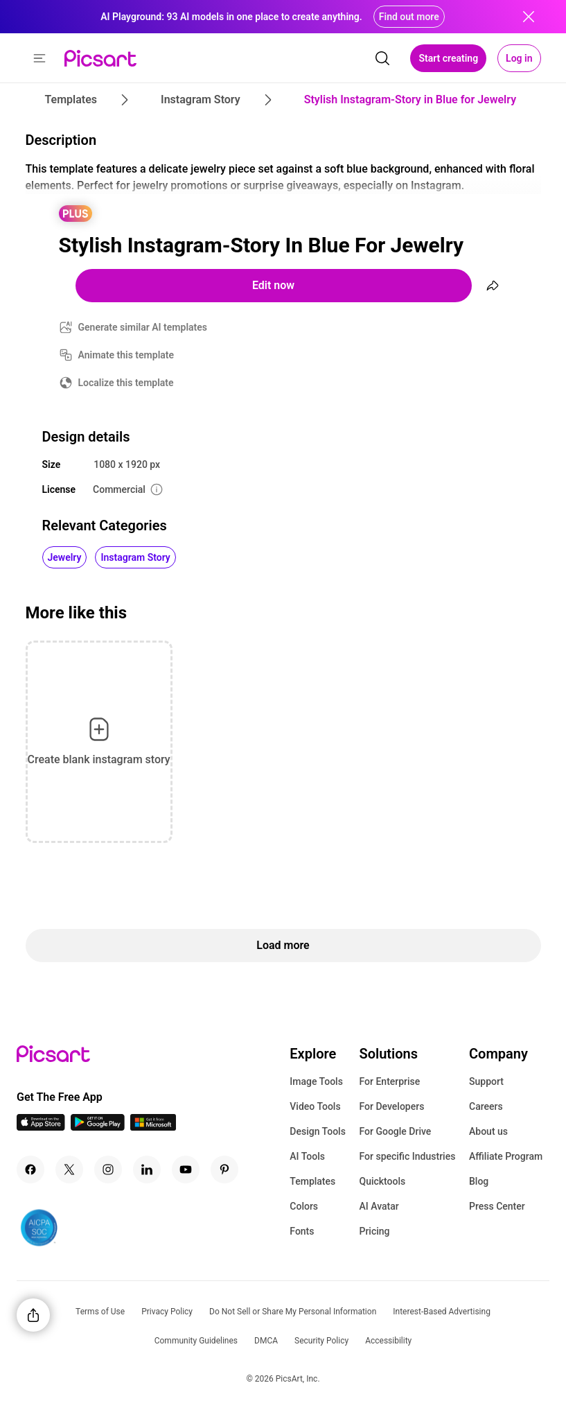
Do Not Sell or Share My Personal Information (292, 1311)
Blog (478, 1181)
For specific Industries (407, 1156)
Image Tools (316, 1081)
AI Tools (307, 1156)
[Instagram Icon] (108, 1169)
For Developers (391, 1106)
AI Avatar (378, 1206)
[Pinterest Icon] (224, 1169)
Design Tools (318, 1131)
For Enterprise (389, 1081)
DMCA (266, 1341)
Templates (312, 1181)
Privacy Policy (167, 1311)
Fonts (302, 1231)
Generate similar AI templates (143, 327)
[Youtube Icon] (186, 1169)
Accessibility (388, 1341)
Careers (486, 1106)
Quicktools (382, 1181)
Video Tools (315, 1106)
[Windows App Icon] (153, 1126)
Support (486, 1081)
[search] (382, 58)
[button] (39, 58)
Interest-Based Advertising (441, 1311)
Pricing (374, 1231)
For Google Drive (395, 1131)
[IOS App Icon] (41, 1126)
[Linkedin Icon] (147, 1169)
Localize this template (126, 382)
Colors (304, 1206)
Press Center (497, 1206)
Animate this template (126, 354)
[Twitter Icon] (69, 1169)
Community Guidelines (196, 1341)
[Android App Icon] (98, 1126)
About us (488, 1131)
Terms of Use (100, 1311)
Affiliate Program (505, 1156)
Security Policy (321, 1341)
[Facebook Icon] (30, 1169)
